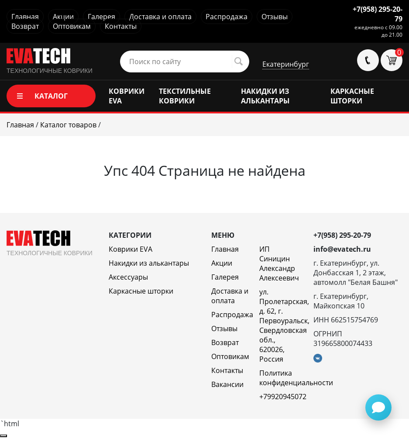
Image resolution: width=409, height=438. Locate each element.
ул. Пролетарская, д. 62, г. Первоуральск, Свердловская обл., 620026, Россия (284, 325)
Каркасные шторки (141, 291)
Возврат (25, 26)
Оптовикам (72, 26)
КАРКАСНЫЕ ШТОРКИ (352, 96)
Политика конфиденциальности (296, 377)
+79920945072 (282, 396)
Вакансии (227, 384)
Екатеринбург (285, 64)
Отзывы (274, 16)
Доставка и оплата (160, 16)
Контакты (121, 26)
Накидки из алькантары (149, 263)
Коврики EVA (130, 249)
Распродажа (226, 16)
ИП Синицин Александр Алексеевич (279, 263)
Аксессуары (128, 277)
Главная (25, 16)
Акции (63, 16)
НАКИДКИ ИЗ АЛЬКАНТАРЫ (265, 96)
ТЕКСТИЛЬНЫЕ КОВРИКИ (185, 96)
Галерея (101, 16)
